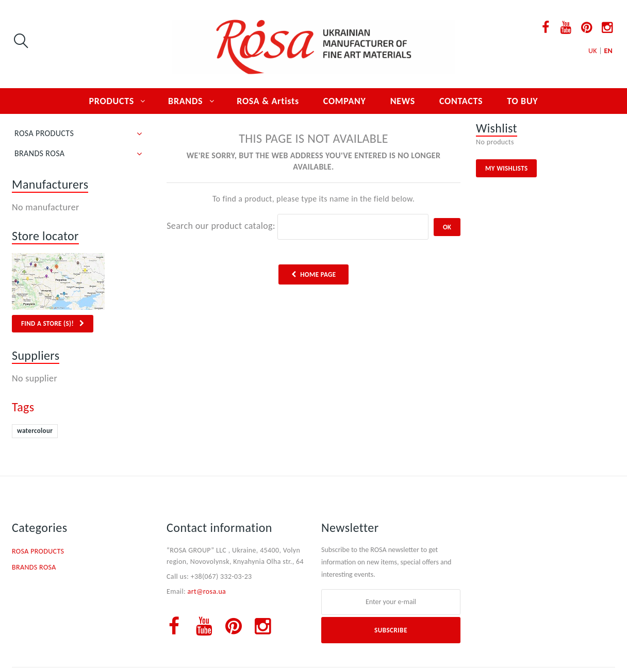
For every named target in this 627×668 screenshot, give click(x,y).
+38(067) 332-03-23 (221, 576)
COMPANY (344, 101)
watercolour (35, 431)
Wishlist (496, 128)
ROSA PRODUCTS (44, 133)
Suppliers (35, 355)
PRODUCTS (112, 101)
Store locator (45, 235)
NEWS (402, 101)
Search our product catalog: (221, 225)
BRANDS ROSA (39, 153)
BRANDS (185, 101)
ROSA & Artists (268, 101)
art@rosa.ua (207, 591)
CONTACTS (461, 101)
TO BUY (522, 101)
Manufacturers (50, 184)
